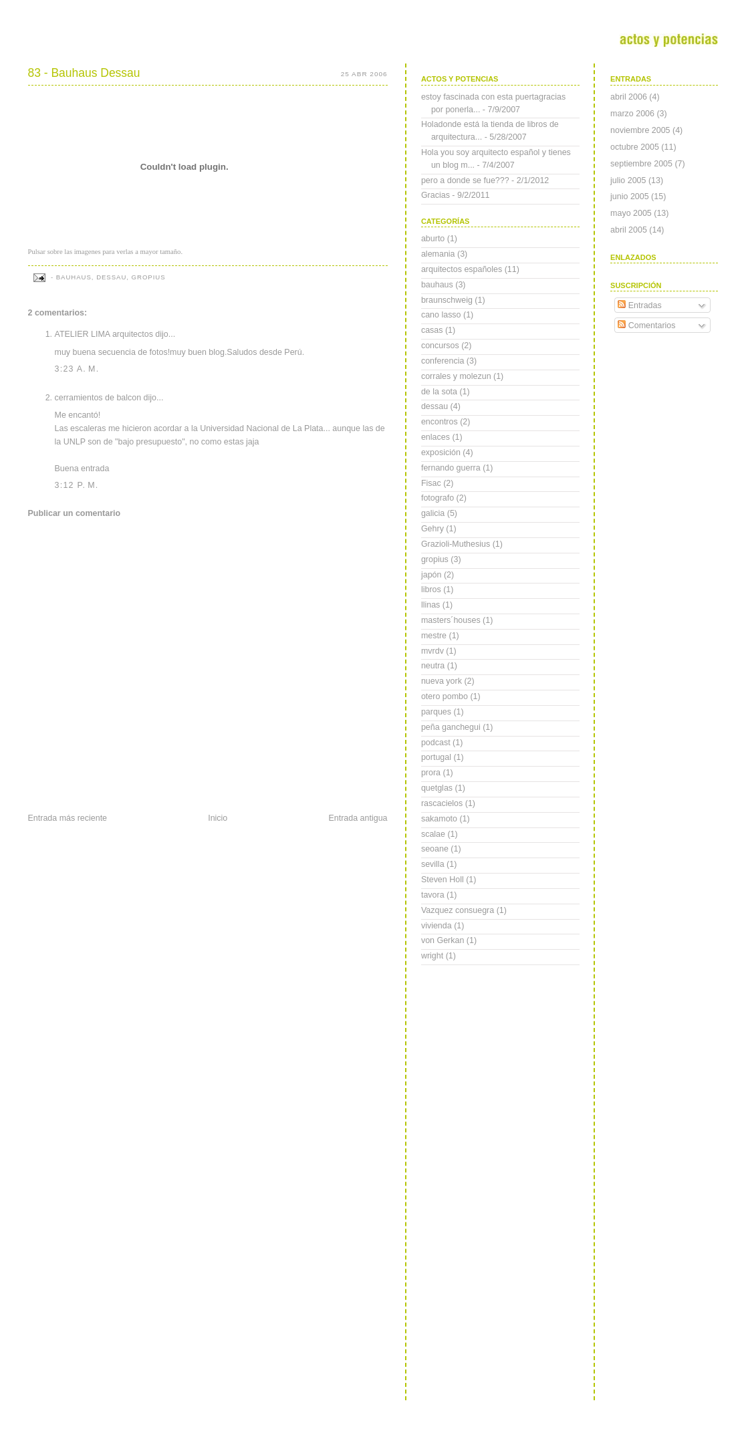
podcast (436, 742)
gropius (149, 277)
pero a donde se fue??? (465, 180)
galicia (433, 513)
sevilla (433, 864)
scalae (433, 834)
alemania (438, 254)
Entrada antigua (357, 818)
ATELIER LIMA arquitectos (104, 334)
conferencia (442, 361)
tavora (433, 895)
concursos (440, 345)
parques (436, 711)
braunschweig (447, 300)
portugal (436, 757)
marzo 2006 (632, 113)
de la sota (439, 391)
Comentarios (646, 325)
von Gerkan (442, 940)
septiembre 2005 (641, 163)
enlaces (435, 437)
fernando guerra (451, 468)
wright (432, 955)
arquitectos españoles (461, 269)
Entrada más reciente (68, 818)
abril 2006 (628, 97)
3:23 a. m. (77, 369)
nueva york (441, 681)
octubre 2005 (634, 147)
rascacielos (442, 803)
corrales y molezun (456, 376)
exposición (441, 452)
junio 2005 (629, 196)
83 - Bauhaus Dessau (84, 73)
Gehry (432, 528)
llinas (430, 605)
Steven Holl (442, 879)
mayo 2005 (631, 213)
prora (431, 772)
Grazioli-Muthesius (455, 544)
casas (432, 330)
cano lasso (441, 314)
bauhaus (74, 277)
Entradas (639, 305)
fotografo (437, 498)
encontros (439, 421)
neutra (433, 665)
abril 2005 (628, 230)
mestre (434, 635)
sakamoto (439, 818)
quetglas (437, 788)
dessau (111, 277)
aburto (433, 238)
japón (431, 574)
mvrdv (432, 651)
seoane (435, 849)
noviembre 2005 (640, 130)
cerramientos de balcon (98, 397)
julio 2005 (628, 180)
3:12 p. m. (77, 485)
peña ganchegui (451, 727)
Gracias (435, 195)
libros (431, 589)
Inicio (217, 818)
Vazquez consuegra (457, 910)
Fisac (431, 483)
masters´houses (451, 620)
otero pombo (444, 696)
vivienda (436, 925)
